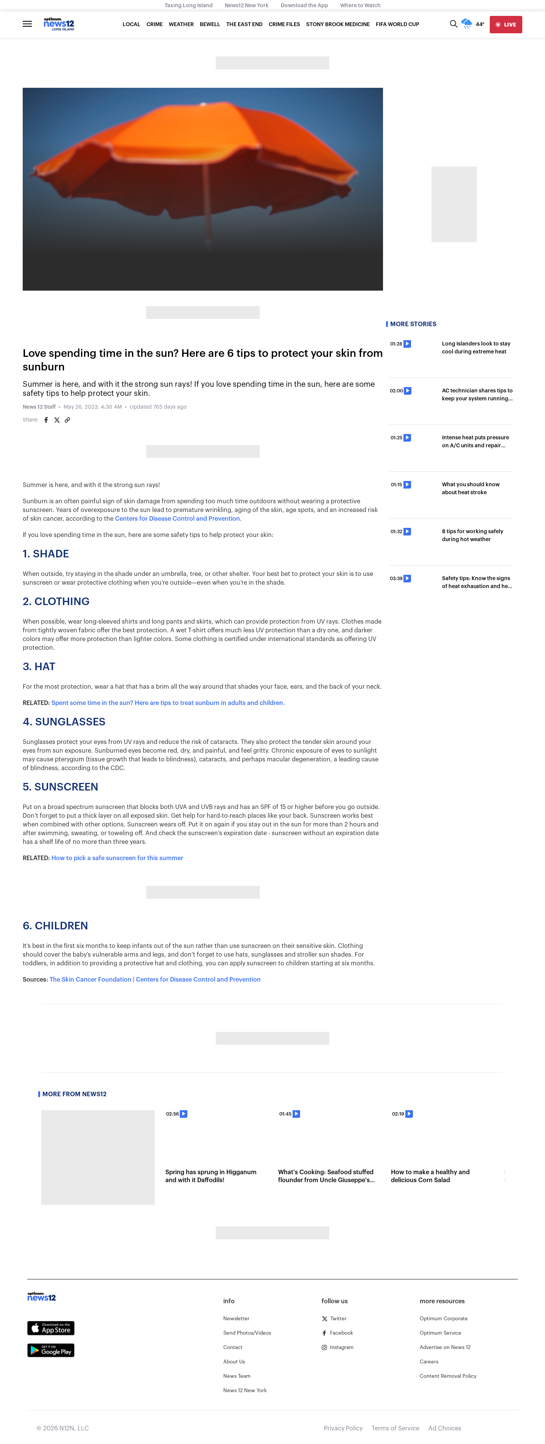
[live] (506, 24)
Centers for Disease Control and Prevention (177, 519)
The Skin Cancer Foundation (90, 980)
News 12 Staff (39, 407)
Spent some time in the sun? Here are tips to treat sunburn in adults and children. (168, 703)
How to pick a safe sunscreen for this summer (117, 858)
